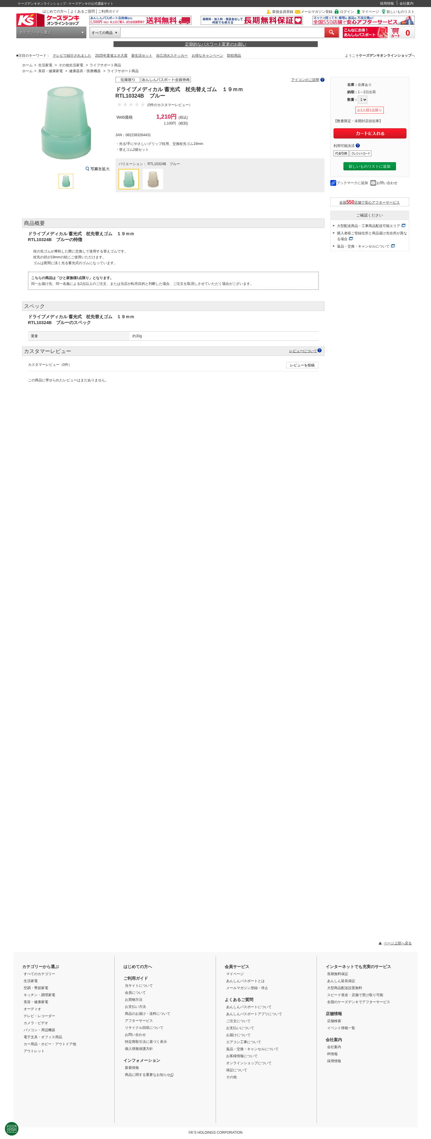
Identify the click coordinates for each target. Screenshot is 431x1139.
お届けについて (238, 1035)
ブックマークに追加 (352, 183)
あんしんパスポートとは (245, 981)
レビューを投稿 (302, 365)
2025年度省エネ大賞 (111, 55)
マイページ (370, 12)
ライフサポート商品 (105, 65)
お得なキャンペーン (207, 55)
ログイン (347, 12)
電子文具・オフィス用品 (43, 1037)
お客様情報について (242, 1056)
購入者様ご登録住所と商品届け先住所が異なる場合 (372, 236)
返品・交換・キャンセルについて (363, 246)
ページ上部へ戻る (398, 943)
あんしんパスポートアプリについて (254, 1014)
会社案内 (406, 3)
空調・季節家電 (36, 988)
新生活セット (141, 55)
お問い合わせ (386, 183)
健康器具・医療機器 (85, 71)
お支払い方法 (135, 1007)
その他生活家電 (71, 65)
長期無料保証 (337, 974)
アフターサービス (139, 1021)
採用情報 (387, 3)
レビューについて (303, 351)
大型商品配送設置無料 (344, 988)
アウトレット (34, 1051)
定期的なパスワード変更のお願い (215, 44)
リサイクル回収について (144, 1028)
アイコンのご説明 (305, 80)
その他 (231, 1077)
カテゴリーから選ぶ (35, 32)
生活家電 (45, 65)
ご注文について (238, 1021)
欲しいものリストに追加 (369, 166)
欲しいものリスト (401, 12)
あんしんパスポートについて (249, 1007)
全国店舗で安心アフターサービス (369, 202)
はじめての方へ (55, 11)
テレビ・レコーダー (39, 1016)
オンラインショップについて (249, 1063)
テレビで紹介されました (72, 55)
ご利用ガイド (108, 11)
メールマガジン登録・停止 (247, 988)
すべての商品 (102, 33)
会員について (135, 993)
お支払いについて (240, 1028)
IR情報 (332, 1054)
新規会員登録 (282, 12)
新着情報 (132, 1068)
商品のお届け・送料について (147, 1014)
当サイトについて (139, 986)
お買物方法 (133, 1000)
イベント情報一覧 (341, 1028)
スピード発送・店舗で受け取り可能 (355, 995)
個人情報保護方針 (139, 1049)
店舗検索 (334, 1021)
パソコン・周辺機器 (39, 1030)
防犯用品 (234, 55)
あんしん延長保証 (341, 981)
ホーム (27, 65)
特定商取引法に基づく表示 (146, 1042)
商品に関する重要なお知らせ (149, 1075)
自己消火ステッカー (172, 55)
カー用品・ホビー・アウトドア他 (50, 1044)
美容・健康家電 (50, 71)
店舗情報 (334, 1013)
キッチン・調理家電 (39, 995)
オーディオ (32, 1009)
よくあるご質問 (82, 11)
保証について (236, 1070)
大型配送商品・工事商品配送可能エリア (368, 226)
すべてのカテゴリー (39, 974)
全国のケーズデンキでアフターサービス (358, 1002)
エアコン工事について (243, 1042)
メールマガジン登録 (316, 12)
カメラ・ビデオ (36, 1023)
